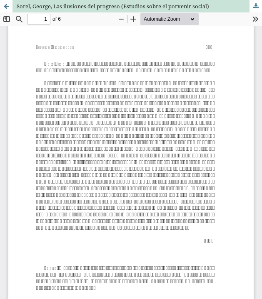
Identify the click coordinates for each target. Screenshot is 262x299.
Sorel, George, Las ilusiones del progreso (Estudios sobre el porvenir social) (113, 6)
